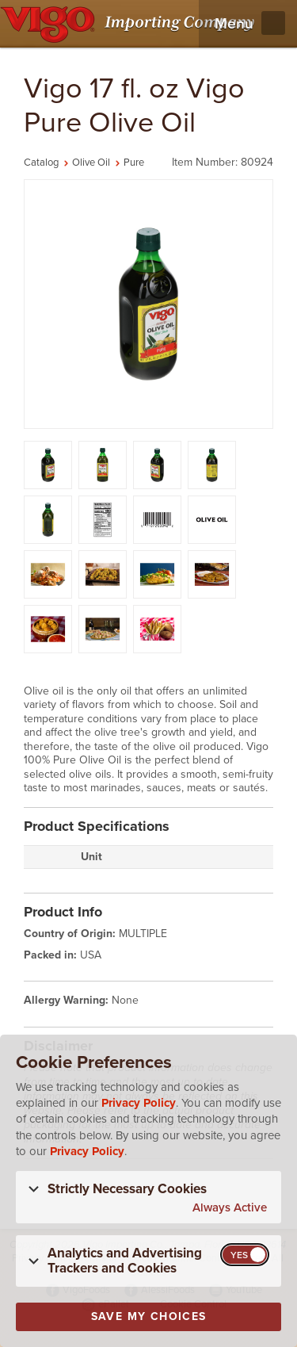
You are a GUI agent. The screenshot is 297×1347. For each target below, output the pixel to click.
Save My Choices (149, 1316)
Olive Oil (91, 162)
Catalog (41, 162)
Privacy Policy (138, 1103)
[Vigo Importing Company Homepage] (130, 24)
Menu (234, 24)
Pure (134, 162)
